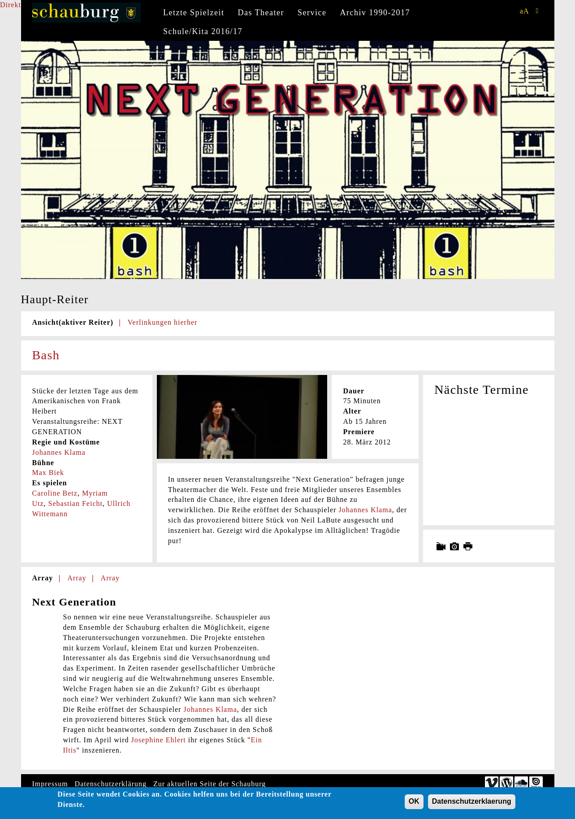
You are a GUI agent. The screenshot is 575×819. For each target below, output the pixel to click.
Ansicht (72, 322)
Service (312, 12)
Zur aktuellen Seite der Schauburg (209, 784)
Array (42, 578)
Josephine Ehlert (158, 740)
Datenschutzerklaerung (471, 803)
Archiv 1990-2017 (375, 12)
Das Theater (261, 12)
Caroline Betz (55, 493)
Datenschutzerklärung (111, 784)
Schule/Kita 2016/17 (202, 31)
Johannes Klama (59, 452)
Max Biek (48, 472)
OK (414, 803)
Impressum (50, 784)
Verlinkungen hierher (163, 322)
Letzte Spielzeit (193, 12)
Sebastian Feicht (75, 503)
